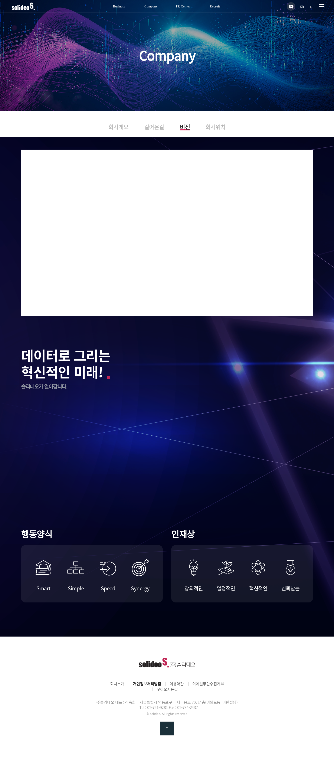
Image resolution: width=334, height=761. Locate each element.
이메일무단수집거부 (208, 684)
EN (310, 7)
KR (302, 7)
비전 (185, 127)
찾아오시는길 (167, 689)
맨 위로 (167, 728)
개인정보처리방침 (147, 684)
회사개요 (118, 127)
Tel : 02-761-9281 (153, 707)
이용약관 (177, 684)
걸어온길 (154, 127)
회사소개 (117, 684)
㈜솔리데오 (167, 662)
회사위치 (216, 127)
